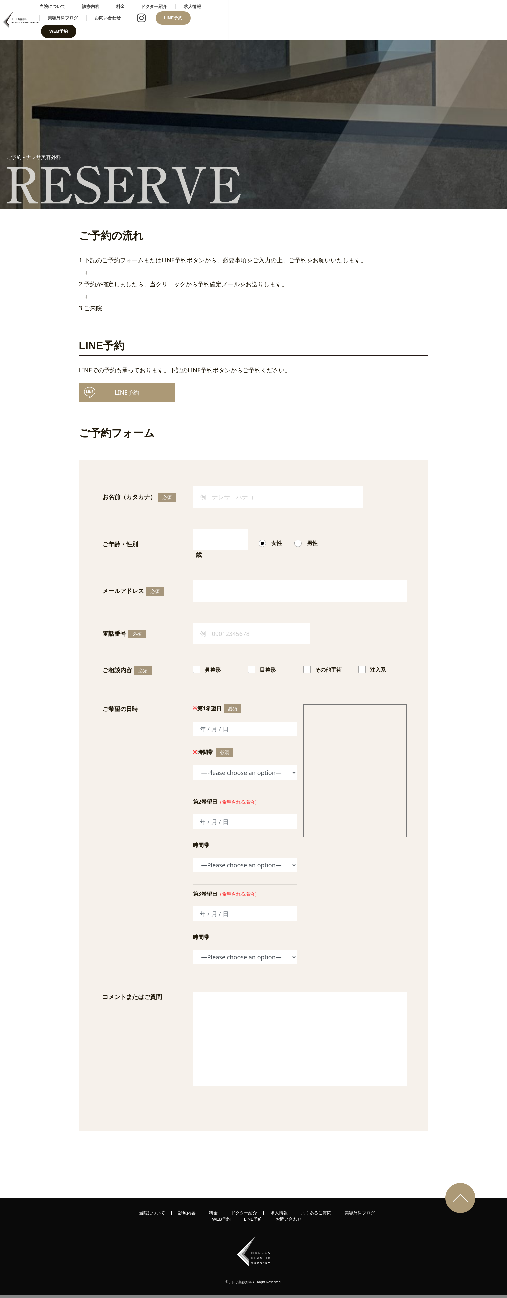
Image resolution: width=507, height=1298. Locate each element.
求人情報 (289, 19)
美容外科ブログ (329, 19)
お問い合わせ (374, 19)
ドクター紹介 (251, 19)
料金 (216, 19)
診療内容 (187, 19)
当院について (149, 19)
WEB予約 (478, 19)
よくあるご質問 (316, 1212)
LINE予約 (440, 19)
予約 (112, 391)
